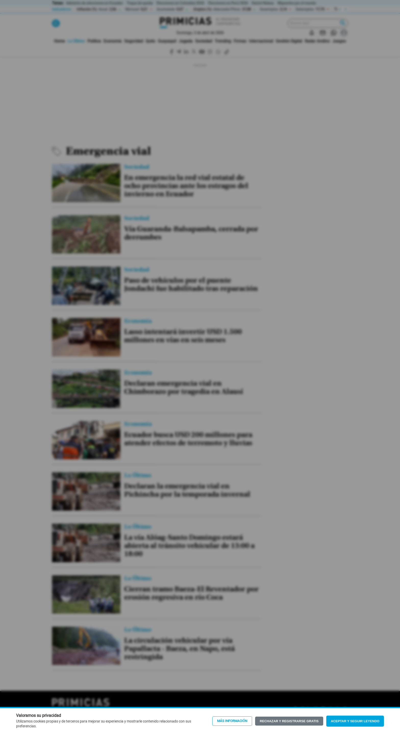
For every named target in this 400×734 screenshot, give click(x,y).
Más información (232, 721)
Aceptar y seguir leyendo (355, 721)
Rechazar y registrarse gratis (289, 721)
